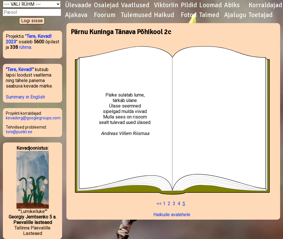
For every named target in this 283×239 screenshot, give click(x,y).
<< (159, 203)
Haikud (164, 15)
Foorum (105, 15)
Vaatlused (135, 5)
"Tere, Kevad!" (20, 69)
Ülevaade (78, 5)
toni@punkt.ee (19, 131)
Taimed (209, 15)
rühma (25, 47)
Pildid (189, 5)
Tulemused (136, 15)
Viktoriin (166, 5)
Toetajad (261, 15)
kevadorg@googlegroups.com (33, 118)
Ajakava (76, 15)
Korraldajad (265, 5)
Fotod (189, 15)
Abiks (232, 5)
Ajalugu (235, 15)
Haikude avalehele (171, 214)
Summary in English (25, 97)
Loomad (210, 5)
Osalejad (106, 5)
